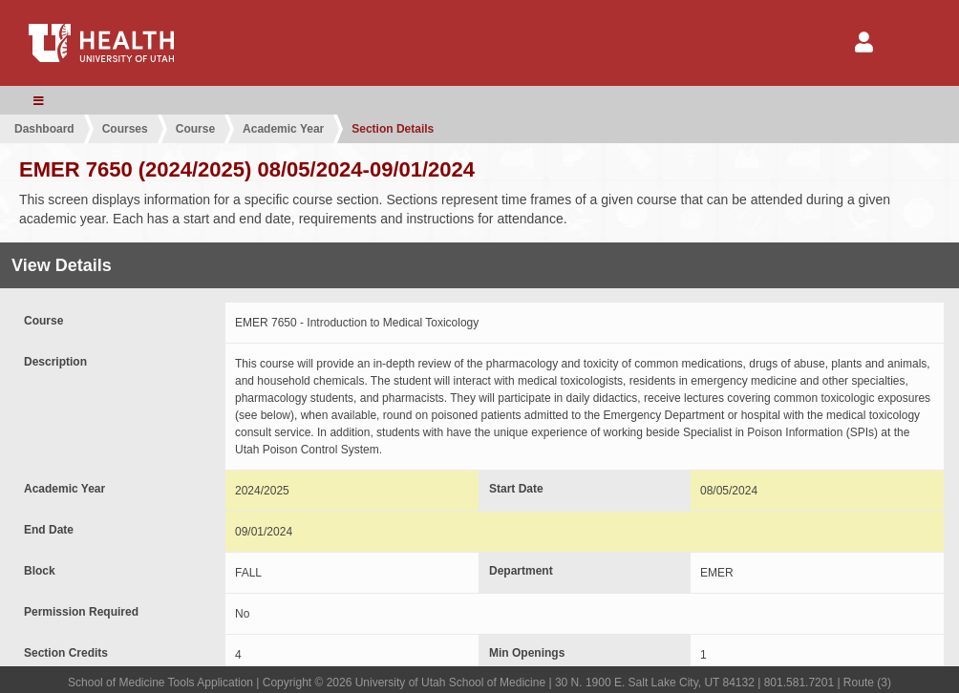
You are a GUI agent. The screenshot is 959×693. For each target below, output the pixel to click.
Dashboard (44, 129)
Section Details (393, 129)
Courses (125, 129)
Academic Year (283, 129)
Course (195, 129)
